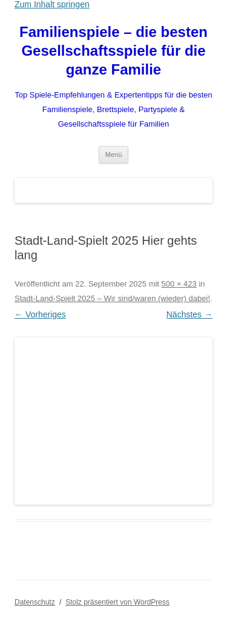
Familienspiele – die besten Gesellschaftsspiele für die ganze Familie (113, 51)
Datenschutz (35, 602)
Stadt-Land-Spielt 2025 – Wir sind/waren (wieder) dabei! (112, 298)
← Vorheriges (40, 314)
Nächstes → (189, 314)
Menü (113, 154)
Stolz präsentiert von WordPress (117, 602)
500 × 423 (179, 283)
